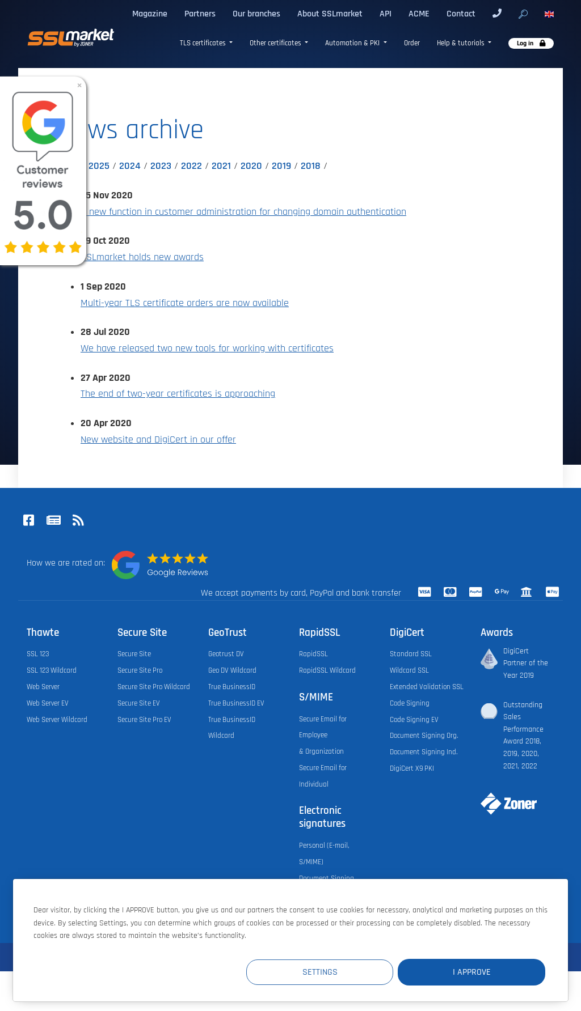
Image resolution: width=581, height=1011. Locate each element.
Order (412, 43)
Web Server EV (48, 703)
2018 (311, 166)
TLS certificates (204, 43)
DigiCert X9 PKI (412, 768)
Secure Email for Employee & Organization (323, 736)
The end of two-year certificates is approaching (178, 394)
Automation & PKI (353, 43)
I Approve (477, 972)
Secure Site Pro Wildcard (153, 686)
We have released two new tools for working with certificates (207, 348)
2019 (281, 166)
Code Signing (410, 703)
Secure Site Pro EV (144, 719)
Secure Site (134, 654)
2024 (130, 166)
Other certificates (276, 43)
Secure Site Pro (139, 670)
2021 (221, 166)
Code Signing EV (414, 719)
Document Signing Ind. (423, 752)
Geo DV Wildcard (232, 670)
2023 (160, 166)
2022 (191, 166)
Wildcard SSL (409, 670)
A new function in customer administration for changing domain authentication (243, 212)
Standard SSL (411, 654)
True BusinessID (231, 686)
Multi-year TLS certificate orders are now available (185, 303)
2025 (99, 166)
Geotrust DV (226, 654)
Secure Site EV (138, 703)
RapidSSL (313, 654)
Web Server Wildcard (57, 719)
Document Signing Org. (424, 735)
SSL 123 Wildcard (52, 670)
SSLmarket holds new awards (142, 257)
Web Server (43, 686)
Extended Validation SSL (427, 686)
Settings (336, 972)
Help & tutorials (461, 43)
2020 (251, 166)
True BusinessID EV (236, 703)
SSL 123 (38, 654)
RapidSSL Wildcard (327, 670)
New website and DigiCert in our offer (158, 440)
